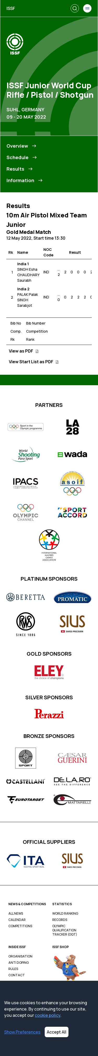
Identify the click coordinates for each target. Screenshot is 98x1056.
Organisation (20, 956)
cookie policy (47, 1015)
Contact (16, 975)
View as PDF (24, 351)
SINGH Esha (27, 269)
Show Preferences (22, 1032)
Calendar (17, 920)
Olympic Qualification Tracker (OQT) (64, 930)
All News (15, 913)
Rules (13, 969)
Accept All (56, 1032)
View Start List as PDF (34, 362)
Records (59, 920)
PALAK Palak (27, 294)
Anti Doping (18, 963)
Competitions (20, 926)
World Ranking (65, 913)
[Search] (75, 8)
